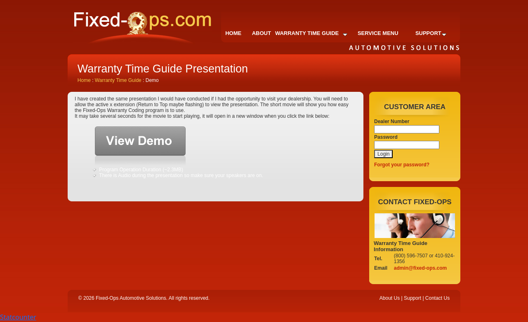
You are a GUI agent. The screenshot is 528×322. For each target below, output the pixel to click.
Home (233, 33)
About (261, 33)
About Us (390, 298)
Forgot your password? (401, 165)
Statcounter (18, 317)
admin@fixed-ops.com (420, 268)
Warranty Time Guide (311, 33)
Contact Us (437, 298)
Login (383, 154)
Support (430, 33)
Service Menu (378, 33)
